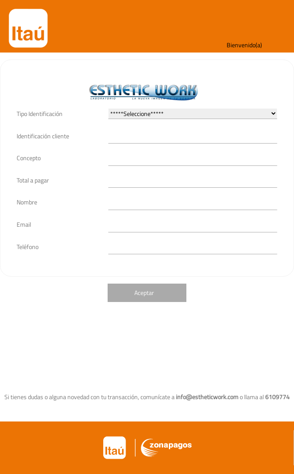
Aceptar (144, 292)
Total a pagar (33, 180)
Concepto (29, 157)
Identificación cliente (43, 135)
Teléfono (27, 246)
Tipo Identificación (40, 113)
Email (24, 224)
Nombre (27, 202)
